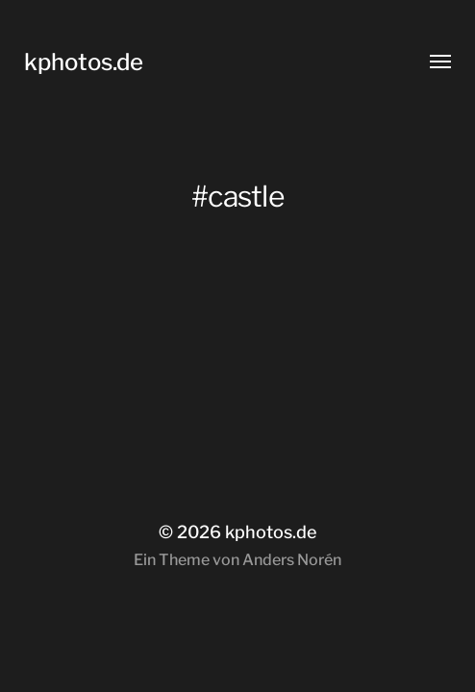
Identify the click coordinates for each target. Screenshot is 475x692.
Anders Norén (291, 560)
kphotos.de (83, 62)
